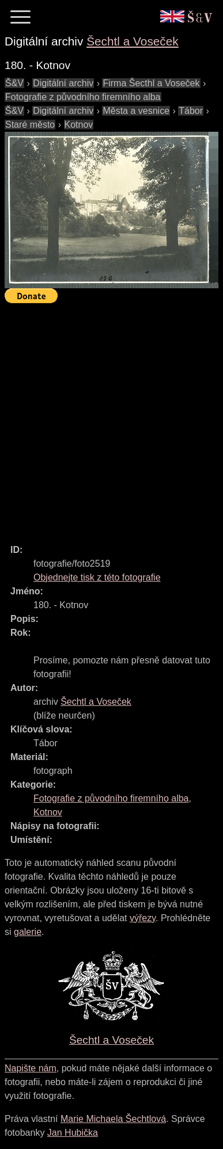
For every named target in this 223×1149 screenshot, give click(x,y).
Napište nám (30, 1068)
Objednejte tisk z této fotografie (97, 577)
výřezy (143, 918)
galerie (27, 932)
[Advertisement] (111, 418)
